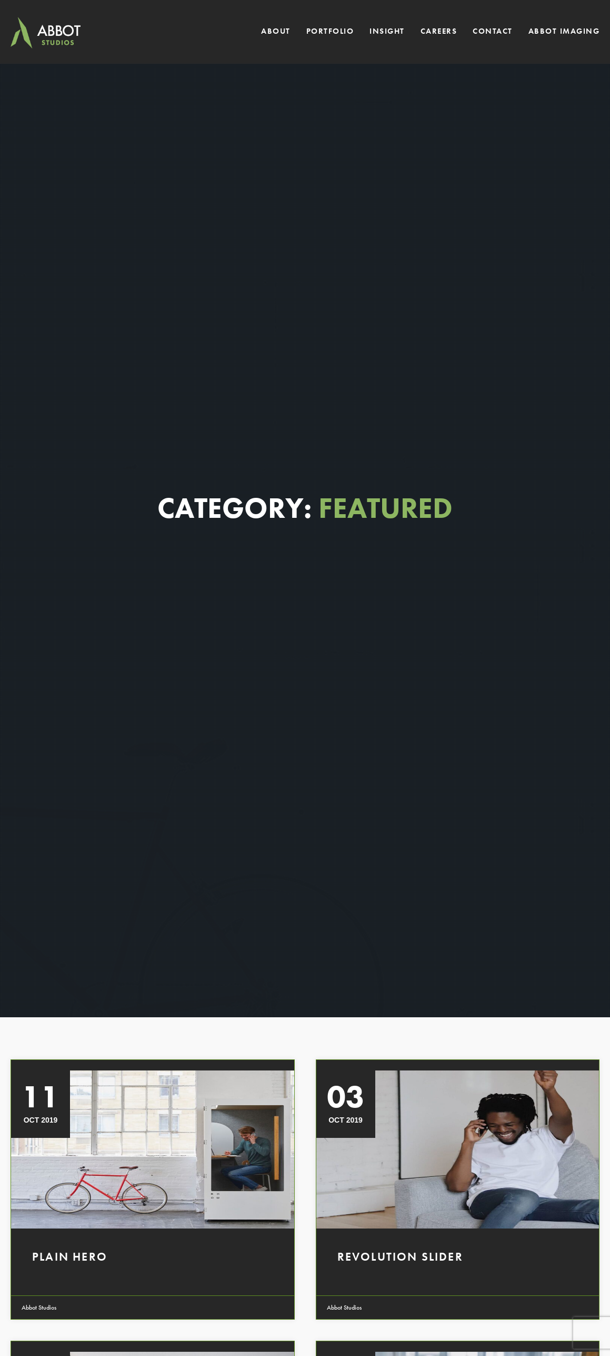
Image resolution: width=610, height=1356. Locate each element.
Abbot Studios (39, 1307)
